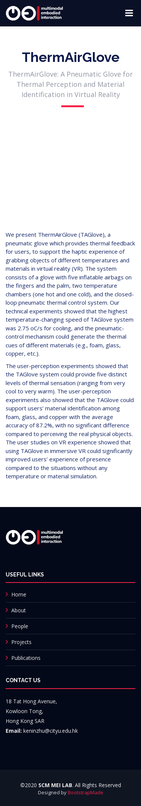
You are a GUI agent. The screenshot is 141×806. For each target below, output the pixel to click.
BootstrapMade (85, 792)
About (18, 610)
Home (18, 594)
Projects (21, 642)
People (19, 626)
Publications (26, 657)
